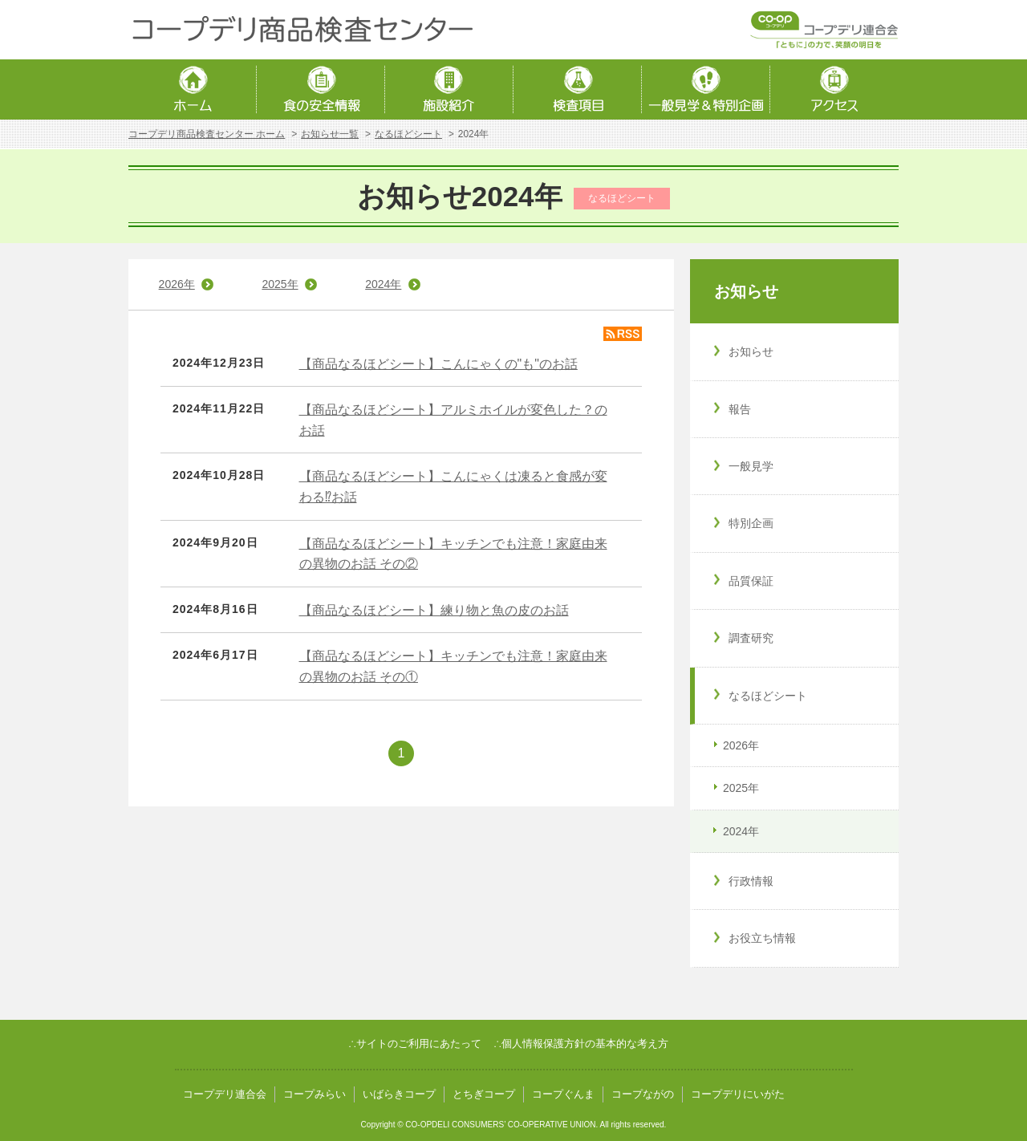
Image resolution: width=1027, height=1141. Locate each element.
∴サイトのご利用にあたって (414, 1043)
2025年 (280, 284)
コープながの (642, 1094)
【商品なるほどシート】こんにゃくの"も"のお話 (438, 364)
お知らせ (746, 291)
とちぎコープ (484, 1094)
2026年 (177, 284)
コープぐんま (563, 1094)
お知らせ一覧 (330, 134)
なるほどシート (408, 134)
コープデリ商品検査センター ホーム (206, 134)
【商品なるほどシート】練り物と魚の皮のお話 (434, 610)
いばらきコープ (399, 1094)
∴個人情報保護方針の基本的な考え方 (580, 1043)
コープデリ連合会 (224, 1094)
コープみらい (314, 1094)
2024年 (383, 284)
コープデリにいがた (738, 1094)
